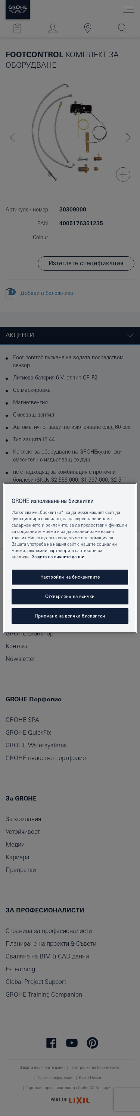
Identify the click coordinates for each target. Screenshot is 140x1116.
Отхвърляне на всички (69, 596)
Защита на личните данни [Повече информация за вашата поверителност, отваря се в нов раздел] (58, 556)
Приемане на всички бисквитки (70, 615)
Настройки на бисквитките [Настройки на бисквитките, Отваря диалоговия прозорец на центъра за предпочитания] (70, 576)
